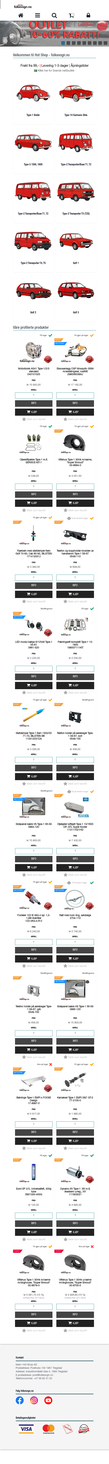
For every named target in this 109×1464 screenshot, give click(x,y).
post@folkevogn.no (43, 1389)
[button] (5, 41)
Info (33, 417)
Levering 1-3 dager (54, 66)
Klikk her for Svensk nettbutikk (56, 71)
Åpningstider (80, 66)
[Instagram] (37, 1416)
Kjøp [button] (34, 426)
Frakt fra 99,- (30, 66)
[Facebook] (22, 1416)
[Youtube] (51, 1416)
